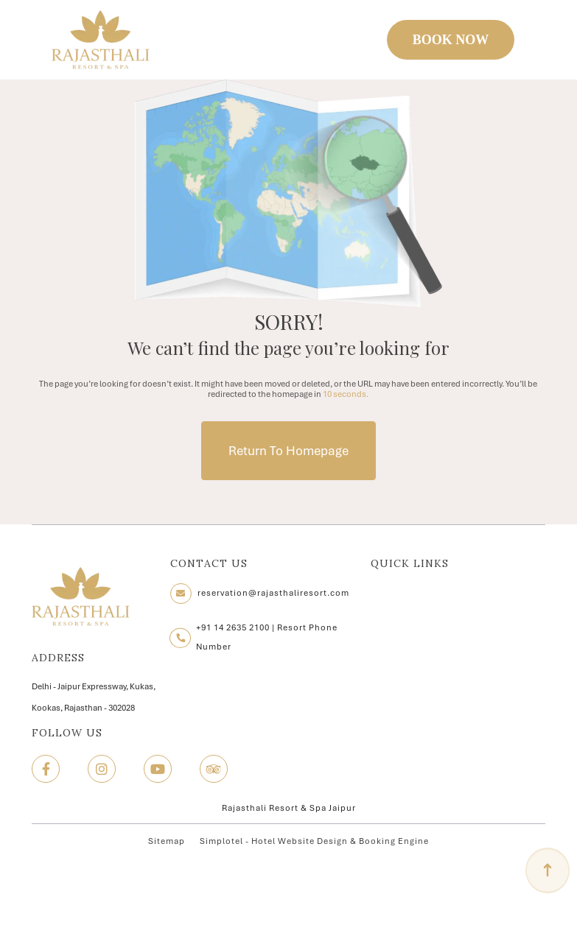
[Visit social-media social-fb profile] (46, 769)
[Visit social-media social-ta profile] (214, 769)
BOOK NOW (451, 39)
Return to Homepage (288, 451)
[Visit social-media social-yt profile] (158, 769)
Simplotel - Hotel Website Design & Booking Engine (314, 841)
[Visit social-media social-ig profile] (102, 769)
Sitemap (166, 841)
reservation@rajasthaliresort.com (273, 593)
